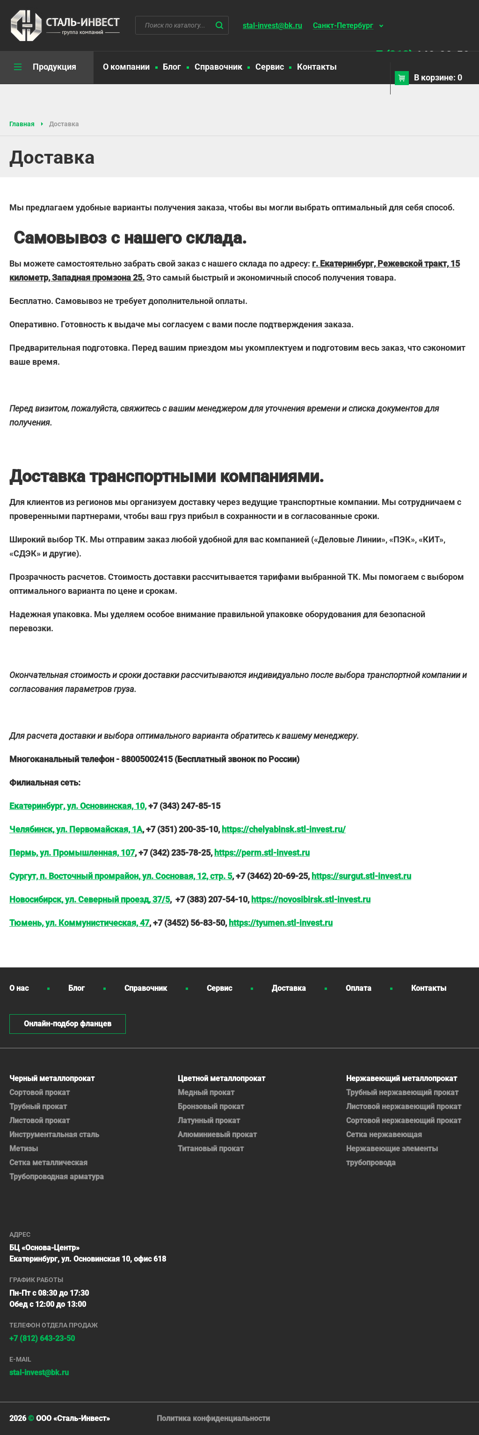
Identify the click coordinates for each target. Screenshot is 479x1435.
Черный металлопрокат (51, 1078)
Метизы (23, 1148)
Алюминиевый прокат (217, 1134)
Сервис (269, 67)
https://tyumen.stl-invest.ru (281, 923)
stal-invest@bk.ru (272, 25)
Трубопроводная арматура (56, 1176)
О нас (19, 988)
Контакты (317, 67)
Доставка (289, 988)
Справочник (218, 67)
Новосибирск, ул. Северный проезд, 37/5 (89, 899)
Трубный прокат (38, 1106)
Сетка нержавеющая (384, 1134)
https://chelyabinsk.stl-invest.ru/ (284, 829)
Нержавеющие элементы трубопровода (392, 1155)
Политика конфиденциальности (213, 1418)
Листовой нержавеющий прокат (403, 1106)
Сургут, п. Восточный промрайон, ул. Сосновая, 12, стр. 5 (120, 876)
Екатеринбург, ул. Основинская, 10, (77, 806)
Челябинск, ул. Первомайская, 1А (75, 829)
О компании (126, 67)
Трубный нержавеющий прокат (402, 1092)
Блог (172, 67)
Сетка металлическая (48, 1162)
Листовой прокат (39, 1120)
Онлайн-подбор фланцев (67, 1023)
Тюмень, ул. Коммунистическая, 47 (79, 923)
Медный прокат (206, 1092)
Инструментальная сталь (54, 1134)
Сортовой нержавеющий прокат (403, 1120)
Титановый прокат (211, 1148)
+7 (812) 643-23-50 (42, 1338)
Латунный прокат (209, 1120)
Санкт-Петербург (343, 25)
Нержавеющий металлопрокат (401, 1078)
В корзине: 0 (438, 77)
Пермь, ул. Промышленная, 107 (72, 853)
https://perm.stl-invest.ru (262, 853)
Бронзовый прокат (211, 1106)
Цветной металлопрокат (221, 1078)
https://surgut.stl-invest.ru (361, 876)
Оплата (358, 988)
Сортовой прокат (39, 1092)
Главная (22, 124)
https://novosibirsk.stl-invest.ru (310, 899)
